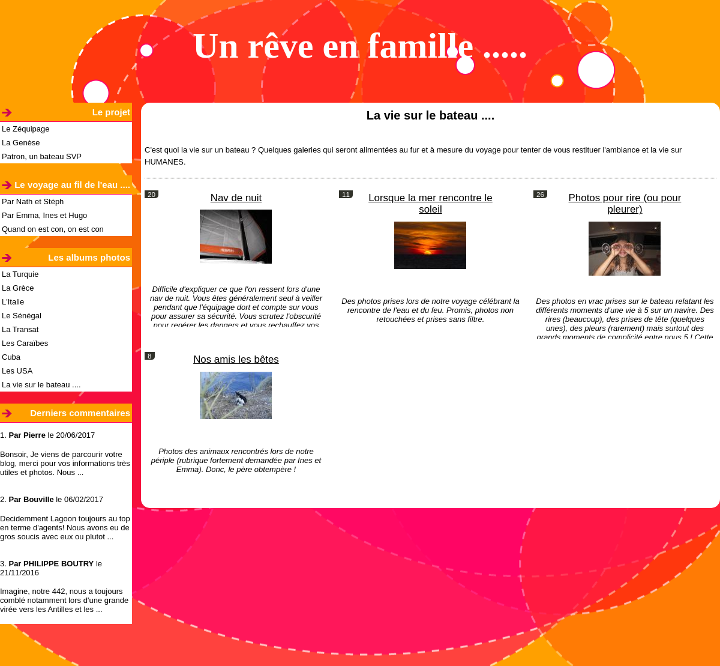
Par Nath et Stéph (33, 201)
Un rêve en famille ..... (360, 45)
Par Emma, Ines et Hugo (44, 215)
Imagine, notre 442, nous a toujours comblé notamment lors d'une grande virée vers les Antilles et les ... (64, 600)
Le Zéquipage (26, 128)
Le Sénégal (21, 315)
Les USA (17, 370)
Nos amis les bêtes (236, 359)
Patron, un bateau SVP (42, 156)
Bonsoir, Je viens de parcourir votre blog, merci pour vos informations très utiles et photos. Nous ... (65, 463)
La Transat (20, 329)
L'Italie (13, 301)
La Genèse (21, 142)
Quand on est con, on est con (53, 229)
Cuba (11, 357)
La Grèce (18, 287)
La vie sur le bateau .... (41, 384)
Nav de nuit (236, 198)
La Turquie (20, 274)
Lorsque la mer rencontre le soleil (430, 204)
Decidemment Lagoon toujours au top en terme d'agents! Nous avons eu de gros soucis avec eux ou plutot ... (65, 527)
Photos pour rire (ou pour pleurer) (625, 204)
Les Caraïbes (25, 343)
